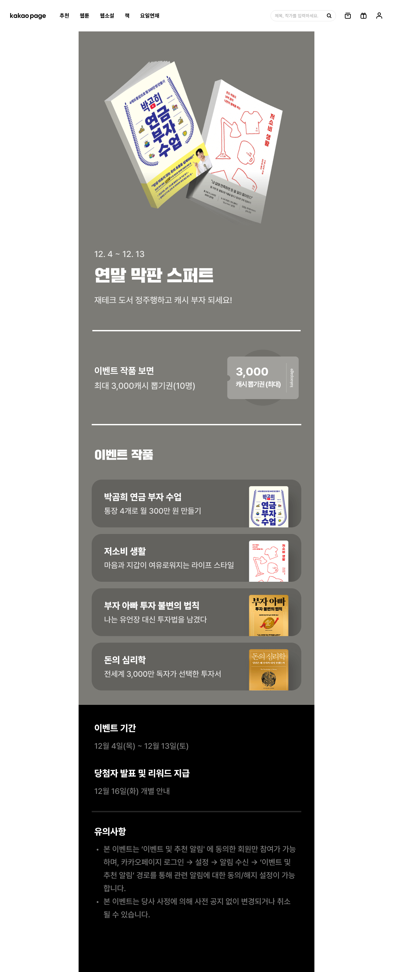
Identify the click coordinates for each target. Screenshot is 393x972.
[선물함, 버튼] (363, 16)
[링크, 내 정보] (379, 16)
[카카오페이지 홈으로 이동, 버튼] (28, 16)
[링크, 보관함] (348, 16)
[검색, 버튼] (328, 16)
